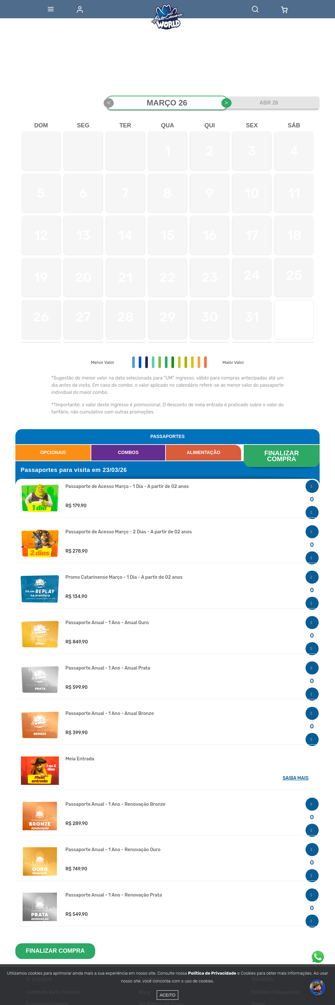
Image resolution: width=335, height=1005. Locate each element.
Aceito (167, 995)
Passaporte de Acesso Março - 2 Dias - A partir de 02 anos (128, 532)
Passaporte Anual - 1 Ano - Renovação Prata (113, 895)
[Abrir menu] (50, 9)
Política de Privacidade (212, 973)
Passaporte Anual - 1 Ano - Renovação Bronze (115, 804)
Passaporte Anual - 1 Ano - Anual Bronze (109, 713)
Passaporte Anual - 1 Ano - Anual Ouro (107, 622)
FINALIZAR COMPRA (282, 455)
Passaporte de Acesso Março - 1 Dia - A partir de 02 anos (127, 486)
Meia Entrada (79, 759)
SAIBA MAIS (296, 778)
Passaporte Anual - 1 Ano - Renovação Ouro (113, 849)
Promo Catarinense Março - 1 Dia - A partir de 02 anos (124, 577)
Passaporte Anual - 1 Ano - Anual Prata (107, 668)
